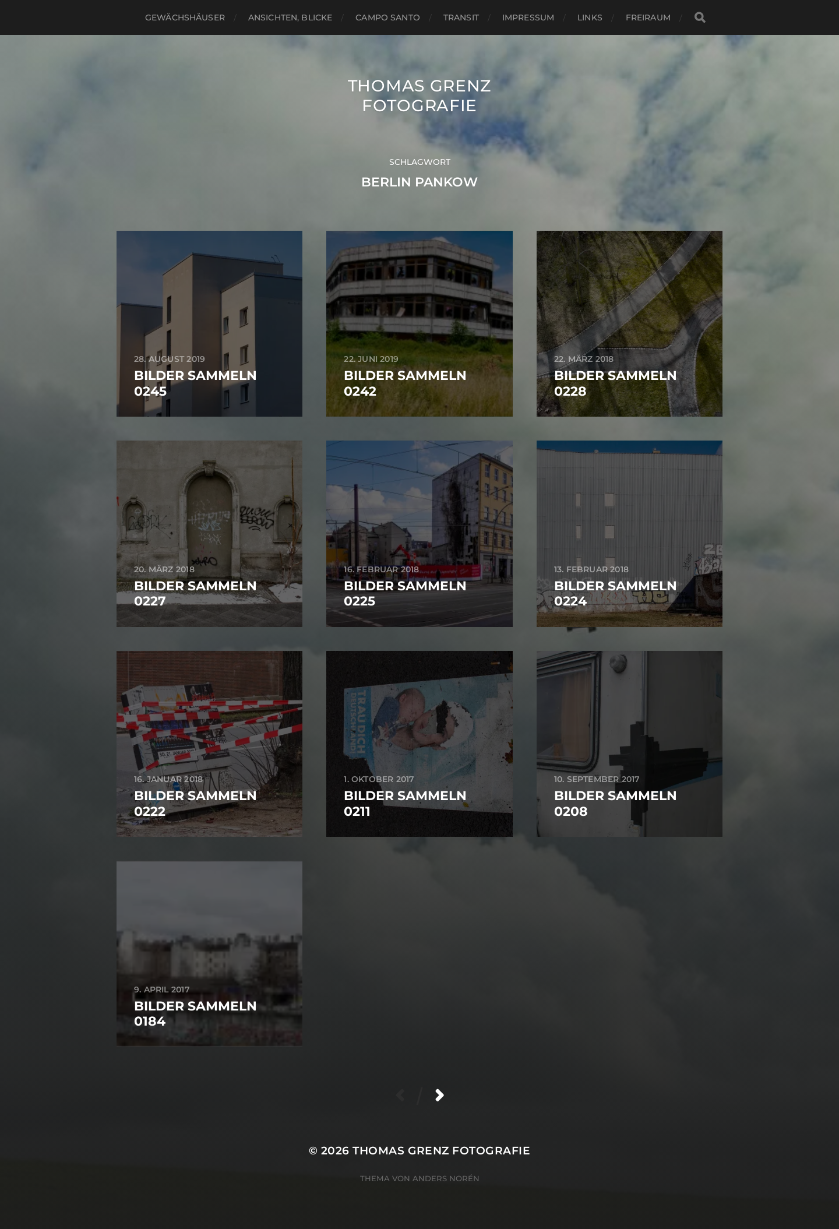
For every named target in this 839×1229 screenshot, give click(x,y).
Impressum (528, 17)
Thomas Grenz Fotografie (419, 95)
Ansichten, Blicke (290, 17)
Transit (461, 17)
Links (589, 17)
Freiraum (648, 17)
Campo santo (387, 17)
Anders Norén (446, 1178)
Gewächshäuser (185, 17)
